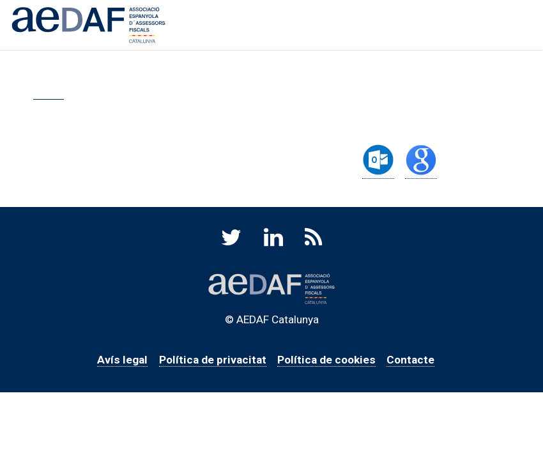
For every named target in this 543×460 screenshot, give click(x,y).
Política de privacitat (212, 359)
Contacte (410, 359)
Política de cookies (326, 359)
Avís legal (122, 359)
